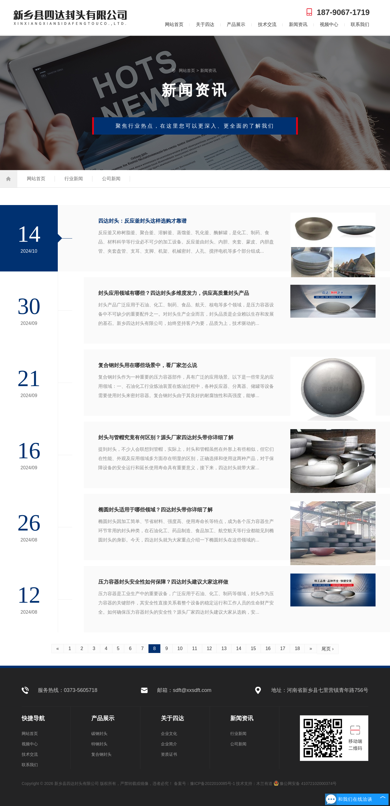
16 (268, 648)
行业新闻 (73, 178)
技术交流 (267, 24)
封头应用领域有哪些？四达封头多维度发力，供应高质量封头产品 (173, 293)
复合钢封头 (101, 754)
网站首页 (174, 24)
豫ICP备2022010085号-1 (212, 783)
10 (180, 648)
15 (253, 648)
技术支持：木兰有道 (254, 783)
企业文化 (169, 733)
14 (238, 648)
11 (194, 648)
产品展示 (236, 24)
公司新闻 (111, 178)
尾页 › (328, 648)
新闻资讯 (298, 24)
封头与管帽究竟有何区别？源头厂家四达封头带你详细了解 (165, 437)
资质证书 (169, 754)
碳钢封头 (99, 733)
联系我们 (360, 24)
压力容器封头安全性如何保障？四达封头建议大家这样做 (163, 582)
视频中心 (329, 24)
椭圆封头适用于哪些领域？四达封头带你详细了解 (155, 510)
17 (282, 648)
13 (223, 648)
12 (209, 648)
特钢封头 (99, 744)
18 (297, 648)
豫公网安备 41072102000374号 (305, 783)
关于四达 (205, 24)
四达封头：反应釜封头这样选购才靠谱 (142, 221)
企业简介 (169, 744)
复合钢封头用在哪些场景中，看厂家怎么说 (147, 365)
